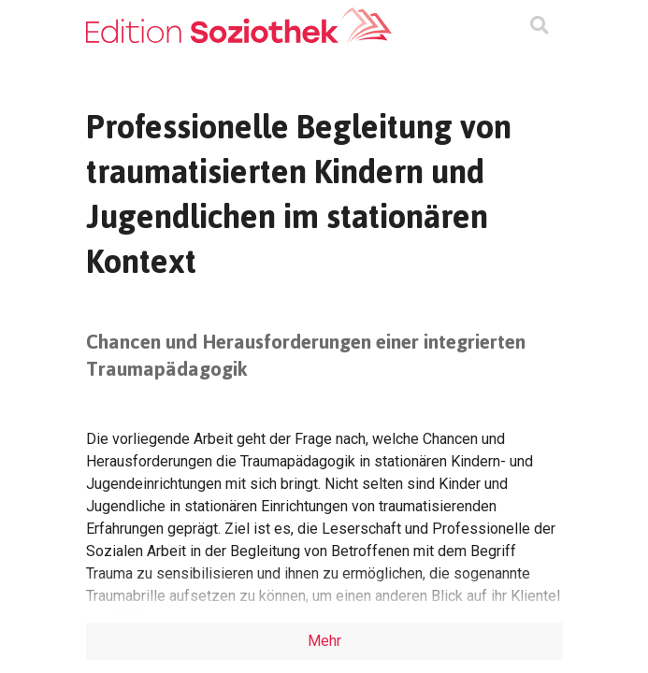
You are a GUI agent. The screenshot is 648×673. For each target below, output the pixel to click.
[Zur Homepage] (239, 26)
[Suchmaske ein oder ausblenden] (539, 26)
